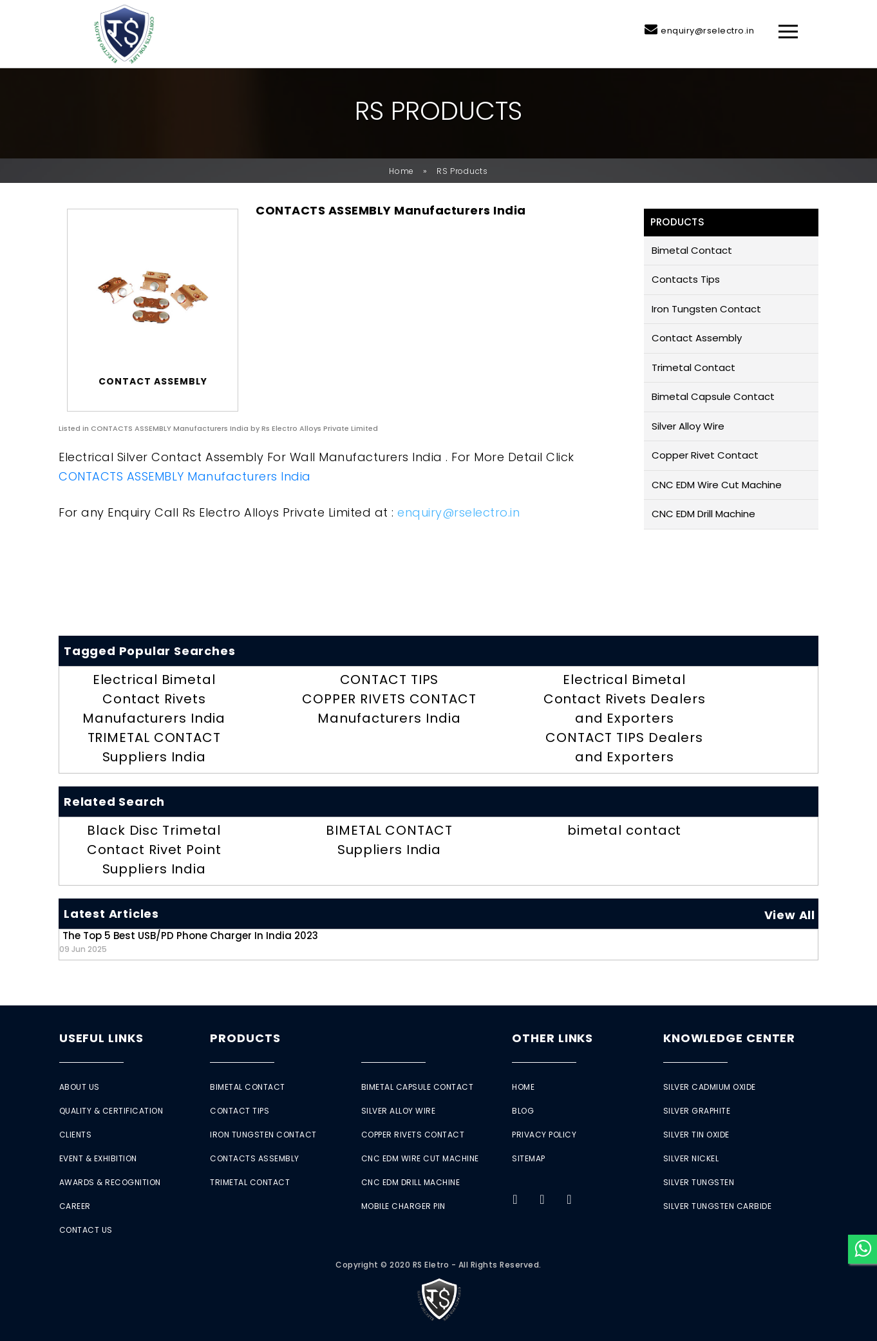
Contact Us (86, 1229)
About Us (79, 1086)
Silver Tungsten (699, 1182)
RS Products (462, 171)
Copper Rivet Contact (705, 455)
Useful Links (101, 1038)
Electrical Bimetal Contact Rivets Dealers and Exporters (624, 698)
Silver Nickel (691, 1158)
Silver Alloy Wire (688, 426)
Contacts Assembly (254, 1158)
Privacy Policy (544, 1134)
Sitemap (528, 1158)
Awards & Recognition (110, 1182)
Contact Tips (239, 1110)
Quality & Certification (111, 1110)
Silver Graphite (697, 1110)
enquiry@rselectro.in (707, 30)
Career (75, 1206)
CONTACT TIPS (389, 679)
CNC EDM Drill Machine (703, 513)
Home (401, 171)
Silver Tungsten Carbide (717, 1206)
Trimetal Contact (693, 367)
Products (245, 1038)
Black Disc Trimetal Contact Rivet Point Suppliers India (154, 849)
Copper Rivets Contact (413, 1134)
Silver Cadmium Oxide (709, 1086)
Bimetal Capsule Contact (713, 396)
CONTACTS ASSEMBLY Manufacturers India (185, 476)
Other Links (552, 1038)
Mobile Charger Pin (403, 1206)
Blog (523, 1110)
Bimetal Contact (692, 250)
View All (789, 915)
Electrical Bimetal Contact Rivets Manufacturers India (153, 698)
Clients (75, 1134)
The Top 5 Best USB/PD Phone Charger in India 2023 (188, 941)
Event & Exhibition (98, 1158)
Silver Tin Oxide (696, 1134)
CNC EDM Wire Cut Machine (717, 484)
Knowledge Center (729, 1038)
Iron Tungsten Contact (706, 309)
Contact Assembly (697, 338)
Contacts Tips (686, 279)
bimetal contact (624, 830)
